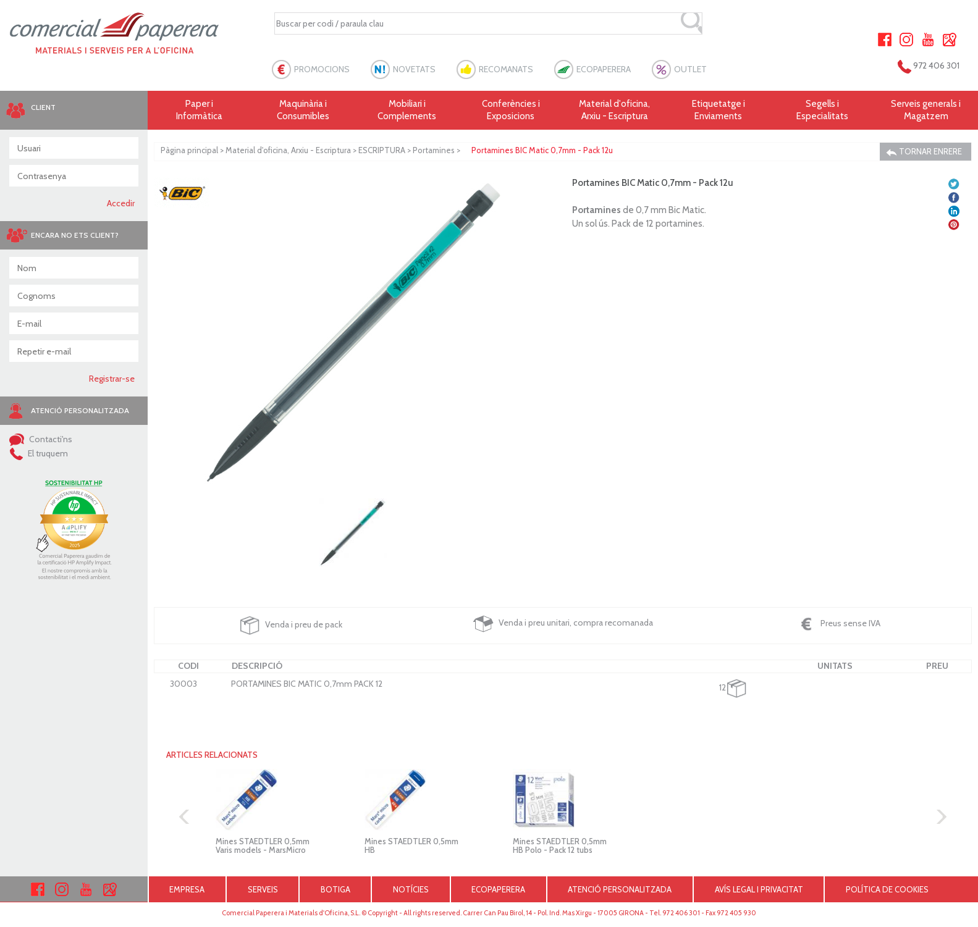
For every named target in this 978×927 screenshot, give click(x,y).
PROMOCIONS (322, 69)
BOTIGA (335, 889)
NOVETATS (414, 69)
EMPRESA (186, 889)
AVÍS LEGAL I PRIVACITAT (759, 889)
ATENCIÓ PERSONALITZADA (620, 889)
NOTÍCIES (411, 889)
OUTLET (690, 69)
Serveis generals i (926, 110)
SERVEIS (263, 889)
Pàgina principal (189, 150)
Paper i (199, 110)
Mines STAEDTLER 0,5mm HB (411, 845)
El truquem (38, 453)
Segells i (822, 110)
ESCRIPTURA (381, 150)
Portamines (434, 150)
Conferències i (511, 110)
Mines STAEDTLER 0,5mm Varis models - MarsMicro (263, 845)
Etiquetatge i (718, 110)
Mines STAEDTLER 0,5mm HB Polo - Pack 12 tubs (560, 845)
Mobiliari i (407, 110)
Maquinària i (303, 110)
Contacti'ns (40, 439)
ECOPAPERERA (603, 69)
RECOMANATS (506, 69)
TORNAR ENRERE (924, 151)
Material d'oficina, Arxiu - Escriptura (614, 110)
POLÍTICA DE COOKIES (887, 889)
